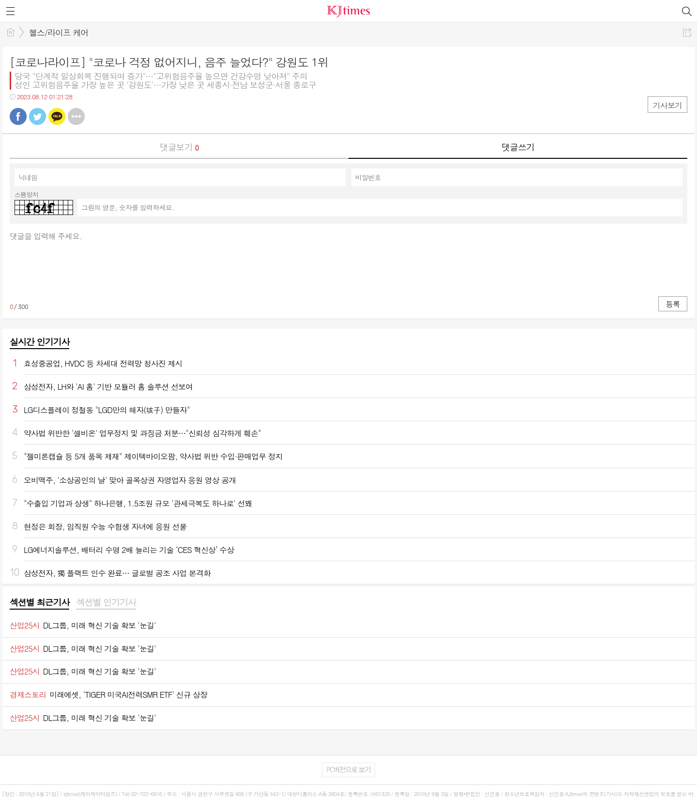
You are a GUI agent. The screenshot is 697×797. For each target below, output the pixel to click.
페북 (18, 116)
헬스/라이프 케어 (59, 32)
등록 (673, 304)
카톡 (56, 116)
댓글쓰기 (517, 147)
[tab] (39, 603)
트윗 (37, 116)
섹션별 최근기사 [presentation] (39, 602)
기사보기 (667, 105)
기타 (76, 116)
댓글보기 (179, 147)
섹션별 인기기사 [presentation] (106, 602)
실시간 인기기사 (39, 342)
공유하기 (687, 32)
